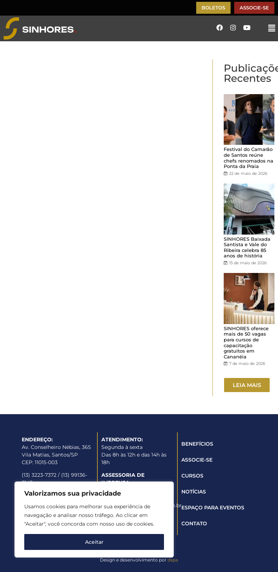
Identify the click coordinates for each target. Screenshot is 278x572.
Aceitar (94, 542)
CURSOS (192, 475)
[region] (94, 519)
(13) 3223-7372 (39, 475)
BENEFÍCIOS (197, 444)
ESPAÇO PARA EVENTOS (212, 507)
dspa (173, 560)
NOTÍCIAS (193, 491)
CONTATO (194, 523)
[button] (272, 28)
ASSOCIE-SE (196, 460)
